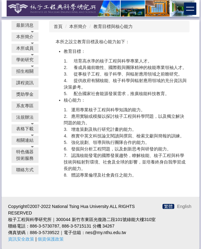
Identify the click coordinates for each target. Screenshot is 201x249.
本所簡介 (78, 26)
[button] (25, 25)
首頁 (58, 26)
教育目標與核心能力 (113, 26)
